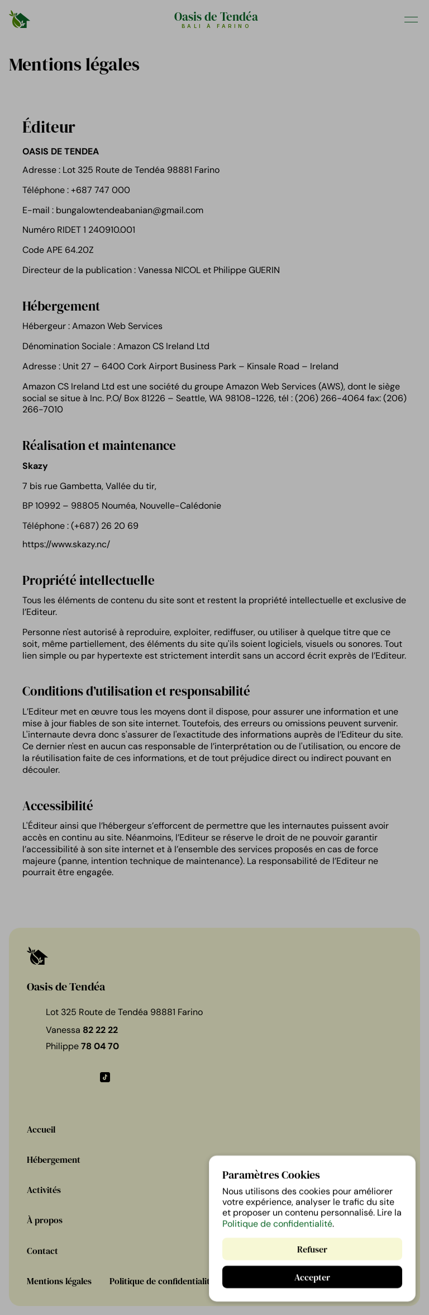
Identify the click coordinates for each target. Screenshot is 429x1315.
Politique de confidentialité (277, 1223)
